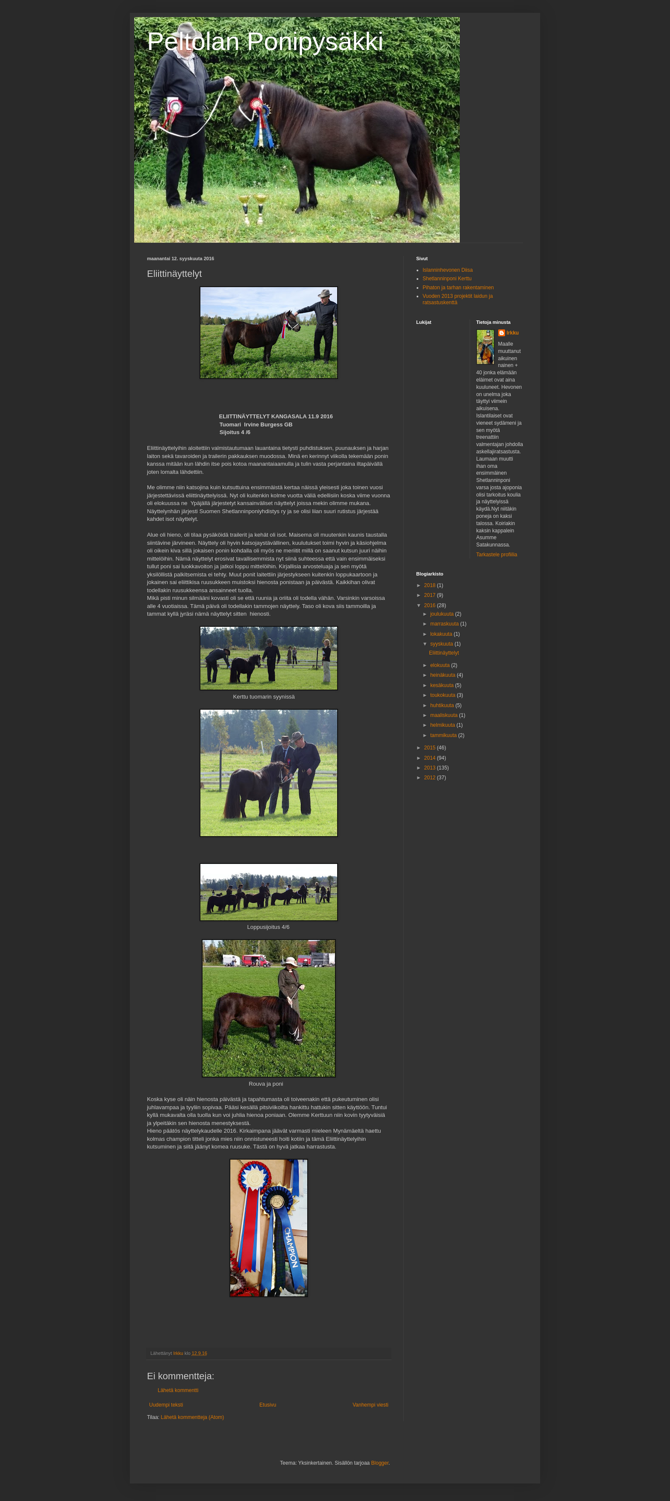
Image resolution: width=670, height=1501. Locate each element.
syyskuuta (442, 644)
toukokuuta (443, 695)
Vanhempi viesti (370, 1405)
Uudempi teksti (166, 1405)
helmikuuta (443, 725)
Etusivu (267, 1405)
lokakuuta (442, 634)
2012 (430, 778)
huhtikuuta (442, 705)
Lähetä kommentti (178, 1390)
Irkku (513, 333)
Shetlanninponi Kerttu (447, 279)
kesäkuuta (442, 685)
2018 (430, 585)
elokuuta (440, 665)
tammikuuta (444, 735)
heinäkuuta (443, 675)
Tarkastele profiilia (496, 555)
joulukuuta (442, 614)
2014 (430, 758)
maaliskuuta (444, 715)
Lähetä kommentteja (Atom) (192, 1417)
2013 (430, 768)
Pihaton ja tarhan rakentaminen (458, 288)
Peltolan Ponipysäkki (265, 41)
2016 (430, 605)
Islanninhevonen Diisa (448, 270)
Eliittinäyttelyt (444, 653)
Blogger (380, 1463)
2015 (430, 748)
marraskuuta (445, 624)
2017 (430, 595)
